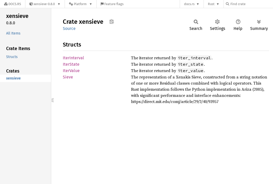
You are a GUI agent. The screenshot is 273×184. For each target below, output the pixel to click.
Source (69, 28)
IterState (71, 64)
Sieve (68, 77)
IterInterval (73, 57)
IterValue (71, 70)
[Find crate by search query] (251, 4)
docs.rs (189, 4)
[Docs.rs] (12, 4)
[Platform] (80, 4)
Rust (211, 4)
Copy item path (111, 21)
